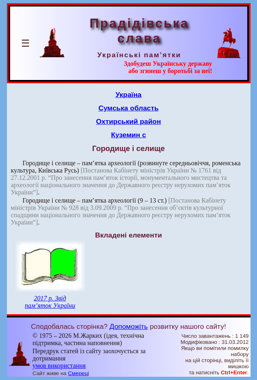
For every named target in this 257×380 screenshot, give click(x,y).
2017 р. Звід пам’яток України (50, 302)
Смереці (78, 373)
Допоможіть (129, 326)
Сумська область (128, 108)
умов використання (59, 365)
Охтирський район (128, 121)
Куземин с (128, 135)
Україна (129, 95)
